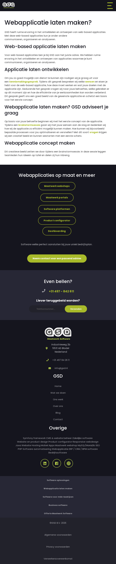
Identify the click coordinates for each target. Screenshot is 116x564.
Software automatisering (37, 449)
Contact (58, 419)
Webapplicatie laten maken (58, 488)
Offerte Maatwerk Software (58, 513)
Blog (58, 412)
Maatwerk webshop (66, 445)
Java (18, 445)
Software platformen (57, 209)
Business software (58, 505)
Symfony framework (34, 438)
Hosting (36, 445)
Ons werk (58, 399)
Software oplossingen (58, 480)
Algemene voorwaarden (58, 534)
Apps (52, 445)
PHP (20, 449)
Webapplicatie (60, 449)
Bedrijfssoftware (57, 452)
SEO (98, 445)
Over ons (58, 406)
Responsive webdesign (85, 441)
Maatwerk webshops (57, 186)
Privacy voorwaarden (58, 546)
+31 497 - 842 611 (61, 291)
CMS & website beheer (59, 438)
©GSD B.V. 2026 (58, 522)
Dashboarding (57, 231)
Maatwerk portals (57, 197)
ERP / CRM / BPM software (83, 449)
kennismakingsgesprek (23, 81)
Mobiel (44, 445)
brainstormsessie (29, 125)
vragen (94, 132)
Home (58, 386)
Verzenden (76, 309)
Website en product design (32, 441)
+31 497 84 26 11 (61, 360)
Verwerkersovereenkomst (58, 558)
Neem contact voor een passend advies (57, 258)
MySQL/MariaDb (86, 445)
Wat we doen (58, 392)
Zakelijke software (82, 438)
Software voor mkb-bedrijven (58, 497)
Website (26, 445)
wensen (90, 81)
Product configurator (57, 220)
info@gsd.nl (61, 368)
